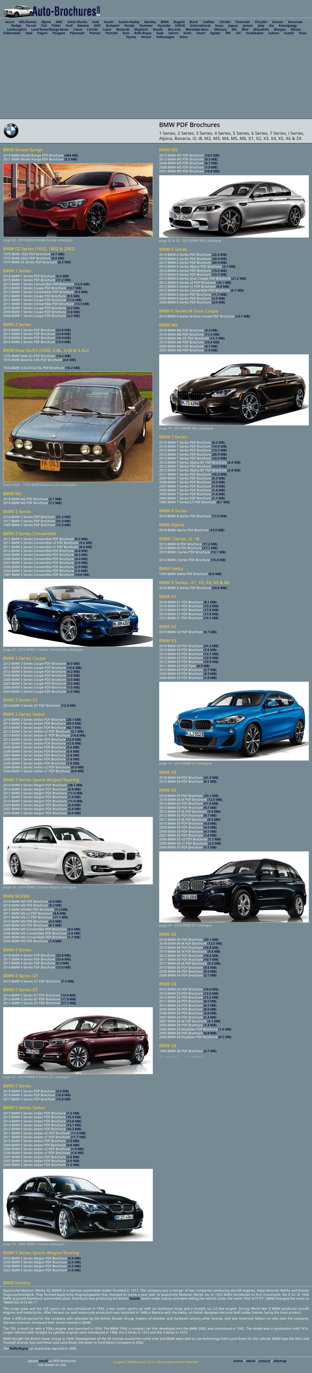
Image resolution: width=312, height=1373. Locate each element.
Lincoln (92, 29)
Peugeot (58, 33)
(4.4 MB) (81, 550)
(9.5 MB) (73, 296)
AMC (59, 22)
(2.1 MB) (77, 731)
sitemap (279, 1360)
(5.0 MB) (62, 276)
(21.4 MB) (63, 521)
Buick (193, 22)
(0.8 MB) (77, 771)
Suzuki (289, 33)
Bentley (150, 22)
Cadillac (208, 22)
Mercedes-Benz (197, 29)
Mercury (220, 29)
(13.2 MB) (210, 997)
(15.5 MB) (73, 1117)
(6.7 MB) (55, 925)
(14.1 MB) (73, 1125)
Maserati (122, 29)
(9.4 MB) (214, 811)
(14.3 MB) (63, 355)
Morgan (280, 29)
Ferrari (31, 25)
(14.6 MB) (78, 735)
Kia (271, 25)
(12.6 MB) (210, 993)
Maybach (141, 29)
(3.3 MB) (73, 683)
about (251, 1360)
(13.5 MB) (82, 303)
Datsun (277, 22)
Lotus (107, 29)
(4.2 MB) (73, 671)
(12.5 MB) (215, 799)
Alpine (46, 22)
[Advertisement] (156, 80)
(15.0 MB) (217, 530)
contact (264, 1360)
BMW (165, 22)
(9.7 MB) (210, 807)
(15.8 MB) (63, 1095)
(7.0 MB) (72, 1140)
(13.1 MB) (211, 617)
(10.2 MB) (72, 367)
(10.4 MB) (212, 342)
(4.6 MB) (69, 359)
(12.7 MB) (74, 288)
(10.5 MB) (212, 155)
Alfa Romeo (27, 22)
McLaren (174, 29)
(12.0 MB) (68, 705)
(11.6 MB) (74, 300)
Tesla (302, 33)
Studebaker (254, 33)
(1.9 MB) (77, 1148)
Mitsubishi (261, 29)
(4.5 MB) (210, 827)
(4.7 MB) (57, 254)
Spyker (215, 33)
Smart (200, 33)
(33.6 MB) (63, 959)
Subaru (273, 33)
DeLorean (295, 22)
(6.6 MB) (85, 546)
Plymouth (77, 33)
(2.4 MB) (74, 808)
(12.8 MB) (211, 947)
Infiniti (180, 25)
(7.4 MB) (74, 797)
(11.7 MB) (68, 1003)
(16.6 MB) (82, 574)
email (44, 1360)
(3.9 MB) (74, 789)
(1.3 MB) (73, 691)
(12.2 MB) (63, 524)
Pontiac (95, 33)
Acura (9, 22)
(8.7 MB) (237, 290)
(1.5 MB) (73, 687)
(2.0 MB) (72, 1160)
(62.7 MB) (73, 727)
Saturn (173, 33)
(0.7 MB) (224, 1037)
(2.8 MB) (234, 470)
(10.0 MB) (74, 667)
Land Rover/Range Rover (50, 29)
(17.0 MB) (219, 516)
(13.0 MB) (63, 967)
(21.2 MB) (63, 516)
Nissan (295, 29)
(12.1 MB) (218, 552)
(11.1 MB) (60, 917)
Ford (69, 25)
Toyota (131, 37)
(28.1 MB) (73, 719)
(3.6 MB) (73, 311)
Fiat (44, 25)
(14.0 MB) (210, 989)
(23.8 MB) (63, 330)
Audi (95, 22)
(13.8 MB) (73, 1121)
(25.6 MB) (219, 587)
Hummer (146, 25)
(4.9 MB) (55, 921)
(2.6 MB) (73, 933)
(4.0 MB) (81, 558)
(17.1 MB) (209, 548)
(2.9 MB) (81, 562)
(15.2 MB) (219, 270)
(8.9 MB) (73, 663)
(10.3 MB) (211, 955)
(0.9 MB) (77, 767)
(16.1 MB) (223, 282)
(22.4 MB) (219, 254)
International (200, 25)
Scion (187, 33)
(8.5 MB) (64, 262)
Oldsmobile (11, 33)
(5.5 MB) (62, 1091)
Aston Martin (77, 22)
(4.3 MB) (73, 308)
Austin (109, 22)
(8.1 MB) (223, 502)
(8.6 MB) (59, 913)
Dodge (16, 25)
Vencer (146, 37)
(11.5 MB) (212, 334)
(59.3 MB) (73, 723)
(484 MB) (71, 155)
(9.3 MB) (62, 963)
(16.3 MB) (73, 1129)
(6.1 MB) (210, 631)
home (238, 1360)
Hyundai (164, 25)
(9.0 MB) (215, 573)
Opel (28, 33)
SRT (228, 33)
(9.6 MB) (81, 291)
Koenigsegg (288, 25)
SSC (238, 33)
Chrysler (261, 22)
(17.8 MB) (211, 609)
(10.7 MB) (211, 959)
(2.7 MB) (229, 266)
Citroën (224, 22)
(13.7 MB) (219, 274)
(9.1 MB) (210, 815)
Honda (129, 25)
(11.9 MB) (75, 793)
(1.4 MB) (55, 941)
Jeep (261, 25)
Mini (245, 29)
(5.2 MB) (70, 159)
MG (234, 29)
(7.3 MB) (67, 981)
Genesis (83, 25)
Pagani (42, 33)
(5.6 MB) (72, 747)
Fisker (56, 25)
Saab (160, 33)
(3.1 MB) (55, 499)
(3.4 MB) (72, 751)
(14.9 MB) (219, 446)
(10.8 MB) (212, 171)
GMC (97, 25)
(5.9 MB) (74, 1258)
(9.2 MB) (81, 538)
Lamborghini (17, 29)
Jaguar (233, 25)
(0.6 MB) (222, 286)
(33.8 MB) (63, 955)
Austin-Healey (128, 22)
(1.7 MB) (73, 937)
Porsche (112, 33)
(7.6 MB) (210, 649)
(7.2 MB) (55, 502)
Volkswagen (165, 37)
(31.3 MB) (211, 645)
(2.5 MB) (214, 843)
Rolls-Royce (142, 33)
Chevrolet (242, 22)
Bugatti (179, 22)
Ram (126, 33)
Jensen (248, 25)
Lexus (78, 29)
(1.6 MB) (72, 759)
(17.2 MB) (209, 544)
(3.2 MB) (73, 315)
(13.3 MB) (211, 606)
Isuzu (219, 25)
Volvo (183, 37)
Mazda (158, 29)
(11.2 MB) (63, 280)
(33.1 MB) (211, 795)
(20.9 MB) (219, 258)
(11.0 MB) (78, 1133)
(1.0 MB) (81, 570)
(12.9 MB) (82, 284)
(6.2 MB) (218, 442)
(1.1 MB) (218, 498)
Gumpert (113, 25)
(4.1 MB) (210, 831)
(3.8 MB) (209, 1013)
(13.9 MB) (63, 341)
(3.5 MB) (57, 258)
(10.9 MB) (63, 337)
